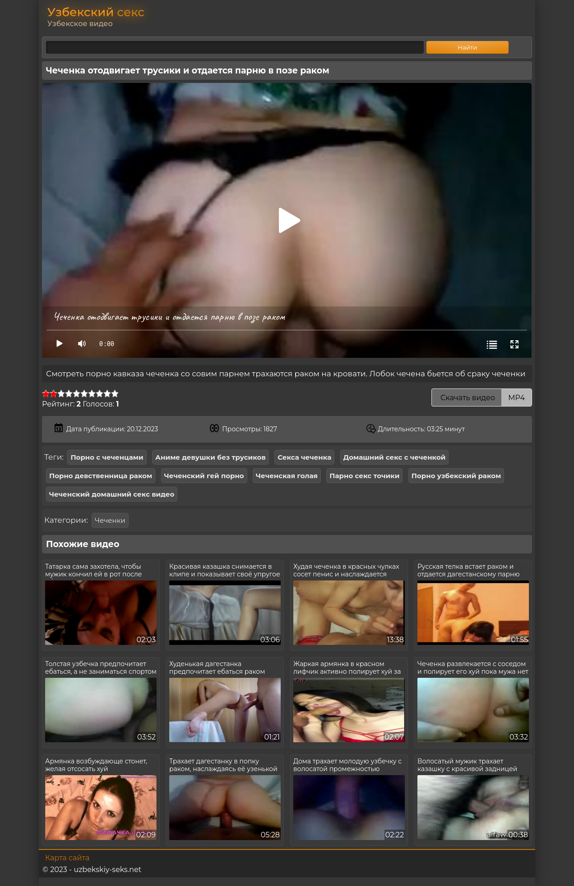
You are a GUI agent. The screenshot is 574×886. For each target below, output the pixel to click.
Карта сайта (67, 858)
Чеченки (110, 520)
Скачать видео (482, 397)
